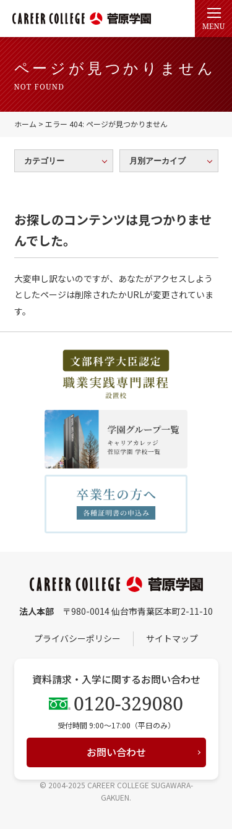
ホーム (25, 124)
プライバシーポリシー (77, 638)
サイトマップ (172, 638)
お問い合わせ (116, 751)
